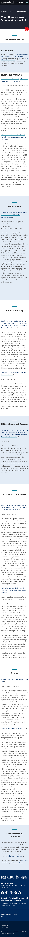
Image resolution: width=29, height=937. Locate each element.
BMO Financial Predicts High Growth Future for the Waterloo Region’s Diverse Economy (14, 137)
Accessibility (4, 925)
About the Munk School (9, 914)
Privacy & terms (5, 927)
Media (3, 917)
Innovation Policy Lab (8, 11)
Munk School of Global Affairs (15, 56)
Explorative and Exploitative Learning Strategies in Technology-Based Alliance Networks (14, 590)
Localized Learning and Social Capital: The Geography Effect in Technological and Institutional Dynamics (14, 507)
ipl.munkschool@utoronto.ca (13, 856)
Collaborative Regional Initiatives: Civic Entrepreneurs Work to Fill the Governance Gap (14, 215)
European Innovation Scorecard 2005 (13, 729)
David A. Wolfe (18, 863)
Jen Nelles (24, 860)
